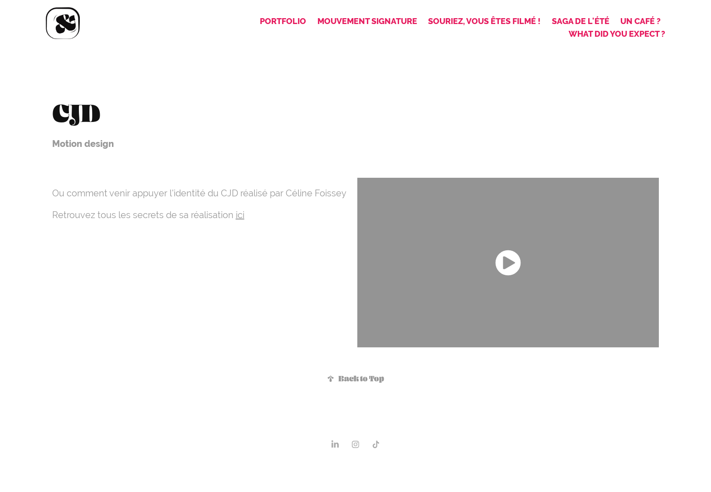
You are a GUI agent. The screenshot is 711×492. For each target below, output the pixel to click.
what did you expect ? (617, 34)
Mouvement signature (367, 21)
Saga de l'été (580, 21)
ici (240, 214)
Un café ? (640, 21)
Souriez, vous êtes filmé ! (484, 21)
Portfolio (283, 21)
